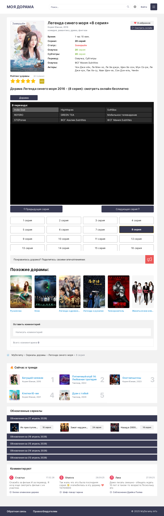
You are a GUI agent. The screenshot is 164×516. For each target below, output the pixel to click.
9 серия (27, 238)
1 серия (27, 220)
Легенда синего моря (60, 354)
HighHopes (67, 109)
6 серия (64, 229)
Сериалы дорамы (36, 354)
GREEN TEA (67, 114)
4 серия (136, 220)
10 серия (63, 238)
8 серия (136, 229)
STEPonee (20, 119)
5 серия (27, 229)
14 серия (63, 248)
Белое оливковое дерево (24, 492)
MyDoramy (17, 354)
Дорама (16, 97)
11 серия (100, 238)
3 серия (100, 220)
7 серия (100, 229)
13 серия (27, 248)
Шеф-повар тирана (71, 492)
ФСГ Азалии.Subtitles (73, 119)
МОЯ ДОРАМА (20, 7)
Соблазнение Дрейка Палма (126, 492)
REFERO (19, 114)
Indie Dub (19, 109)
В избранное (143, 23)
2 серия (63, 220)
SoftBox (111, 109)
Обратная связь (16, 511)
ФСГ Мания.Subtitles (119, 119)
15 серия (100, 248)
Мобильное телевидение (122, 114)
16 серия (136, 248)
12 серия (136, 238)
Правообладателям (45, 511)
